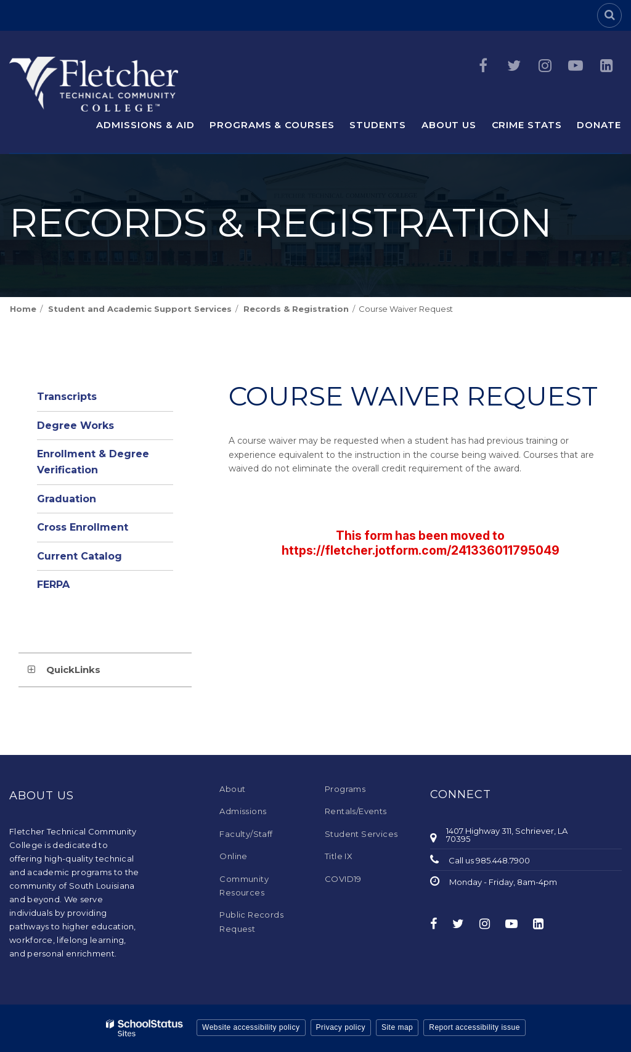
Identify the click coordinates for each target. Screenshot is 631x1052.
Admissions (242, 811)
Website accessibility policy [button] (251, 1027)
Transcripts (67, 396)
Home (23, 309)
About (232, 789)
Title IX (338, 856)
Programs (345, 789)
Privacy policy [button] (340, 1027)
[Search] (609, 15)
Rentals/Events (356, 811)
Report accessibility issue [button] (474, 1027)
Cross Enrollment (82, 527)
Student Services (361, 834)
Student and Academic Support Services (140, 309)
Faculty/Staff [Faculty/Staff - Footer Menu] (245, 834)
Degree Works (75, 425)
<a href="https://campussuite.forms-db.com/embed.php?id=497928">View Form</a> (421, 540)
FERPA (53, 584)
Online (233, 856)
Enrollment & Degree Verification (93, 462)
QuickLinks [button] (73, 669)
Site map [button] (397, 1027)
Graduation (66, 499)
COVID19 (343, 879)
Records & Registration (296, 309)
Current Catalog (79, 556)
